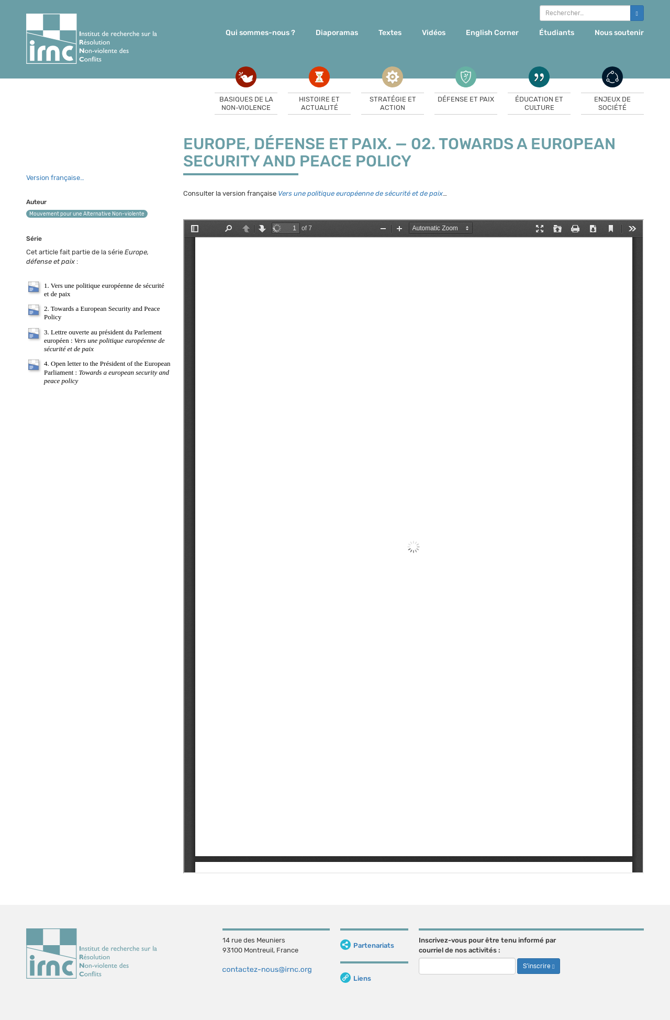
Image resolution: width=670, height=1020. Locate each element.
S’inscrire (538, 966)
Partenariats (367, 945)
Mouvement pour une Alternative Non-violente (86, 214)
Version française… (55, 178)
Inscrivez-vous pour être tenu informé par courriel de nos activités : (487, 945)
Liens (355, 978)
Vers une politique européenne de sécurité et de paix (360, 193)
